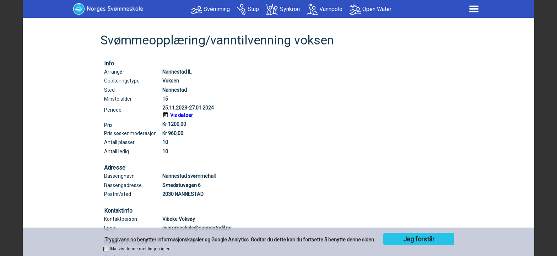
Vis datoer (181, 115)
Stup (253, 9)
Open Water (376, 9)
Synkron (290, 9)
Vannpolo (330, 9)
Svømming (217, 9)
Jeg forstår (418, 239)
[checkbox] (105, 249)
